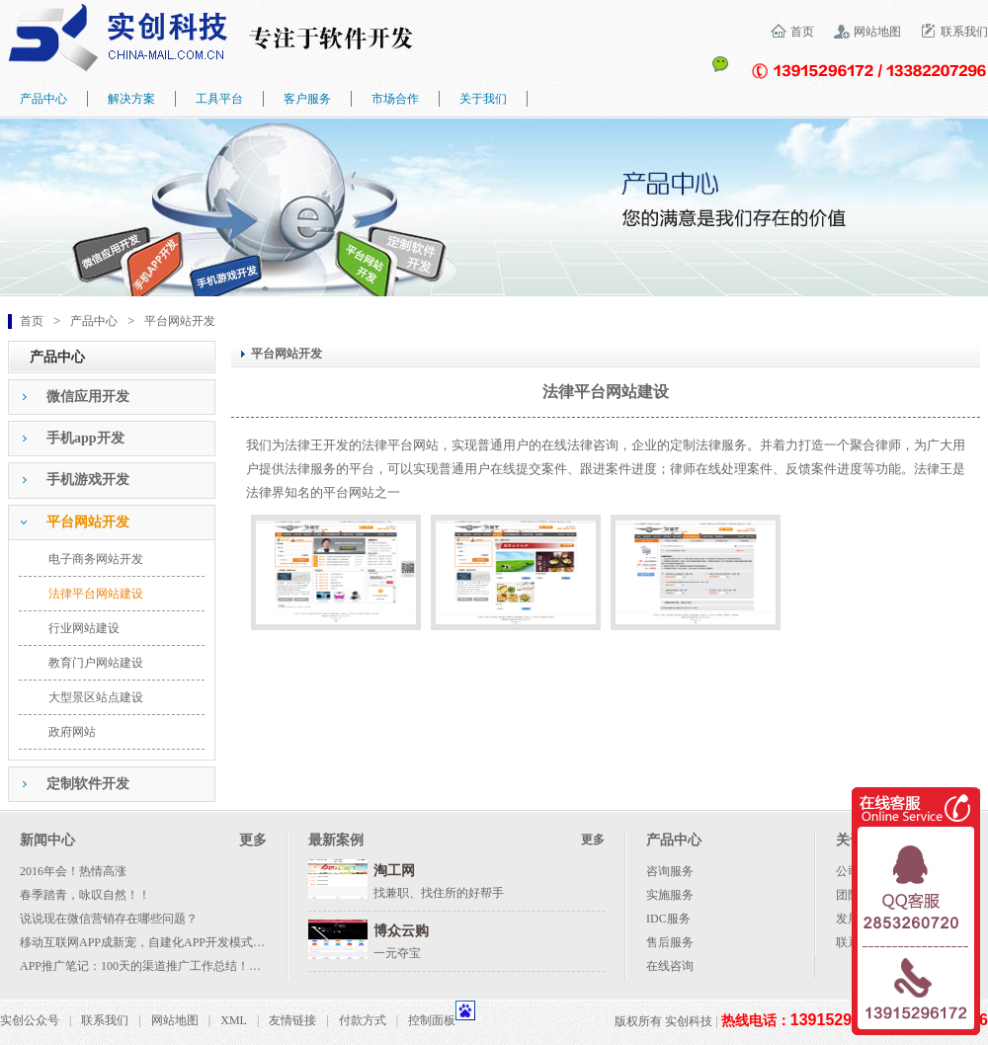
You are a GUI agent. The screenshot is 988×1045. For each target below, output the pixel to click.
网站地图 (877, 32)
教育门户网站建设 (95, 663)
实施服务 (670, 895)
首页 (802, 32)
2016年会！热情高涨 (73, 871)
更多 (253, 840)
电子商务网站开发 (95, 559)
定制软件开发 (87, 783)
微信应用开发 (87, 396)
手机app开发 (85, 438)
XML (233, 1020)
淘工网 (394, 870)
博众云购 (401, 931)
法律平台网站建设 (95, 594)
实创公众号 (29, 1020)
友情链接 (292, 1020)
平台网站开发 (179, 321)
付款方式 (362, 1020)
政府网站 (72, 732)
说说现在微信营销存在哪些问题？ (109, 918)
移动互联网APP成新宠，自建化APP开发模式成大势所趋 (166, 942)
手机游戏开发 (87, 479)
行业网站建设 (84, 628)
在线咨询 (670, 966)
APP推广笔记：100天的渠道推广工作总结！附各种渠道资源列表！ (194, 966)
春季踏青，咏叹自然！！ (85, 895)
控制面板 (431, 1020)
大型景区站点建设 (95, 697)
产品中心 (94, 321)
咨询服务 (670, 871)
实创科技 (688, 1021)
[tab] (111, 397)
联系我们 (964, 32)
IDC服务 (668, 918)
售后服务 (670, 942)
